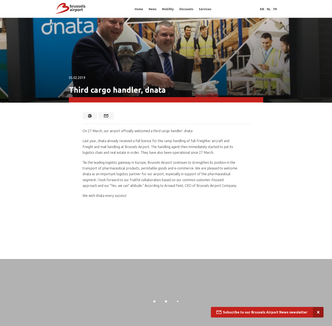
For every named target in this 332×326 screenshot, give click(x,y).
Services (205, 9)
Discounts (186, 9)
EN (262, 9)
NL (269, 9)
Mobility (168, 9)
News (152, 9)
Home (139, 9)
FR (275, 9)
